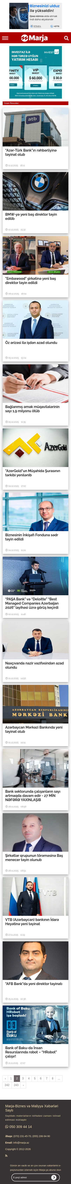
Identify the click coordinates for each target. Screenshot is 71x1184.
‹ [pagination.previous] (5, 1078)
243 (16, 1085)
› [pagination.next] (23, 1085)
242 (7, 1085)
